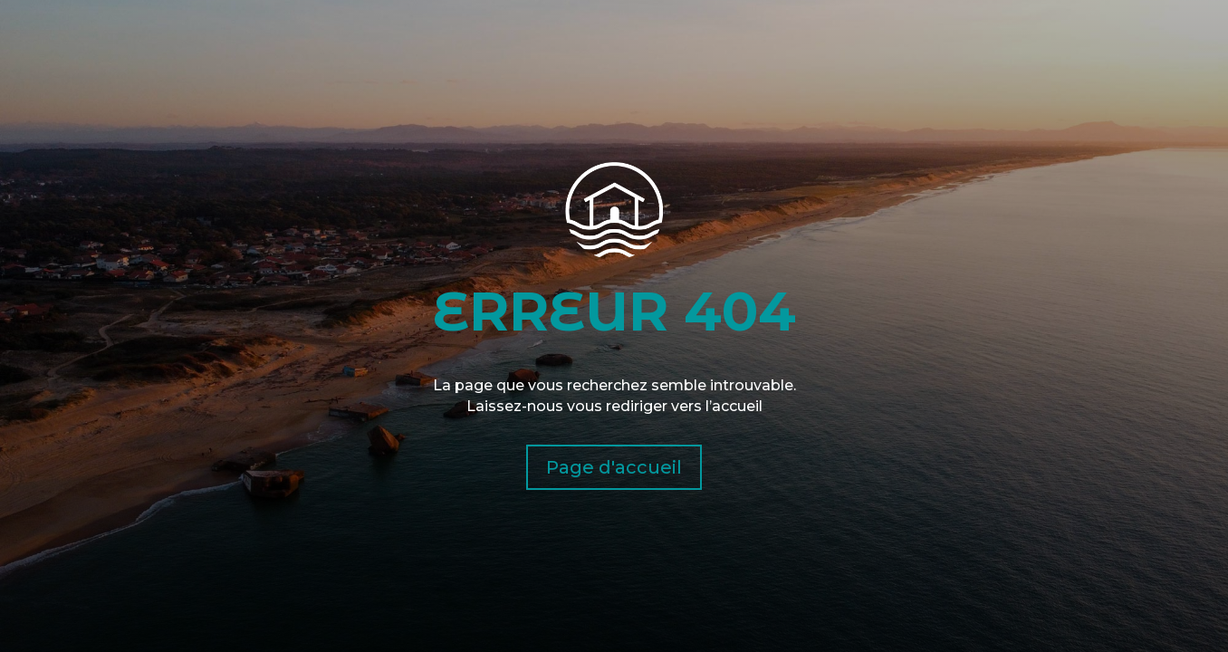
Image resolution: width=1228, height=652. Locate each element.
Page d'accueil (614, 467)
